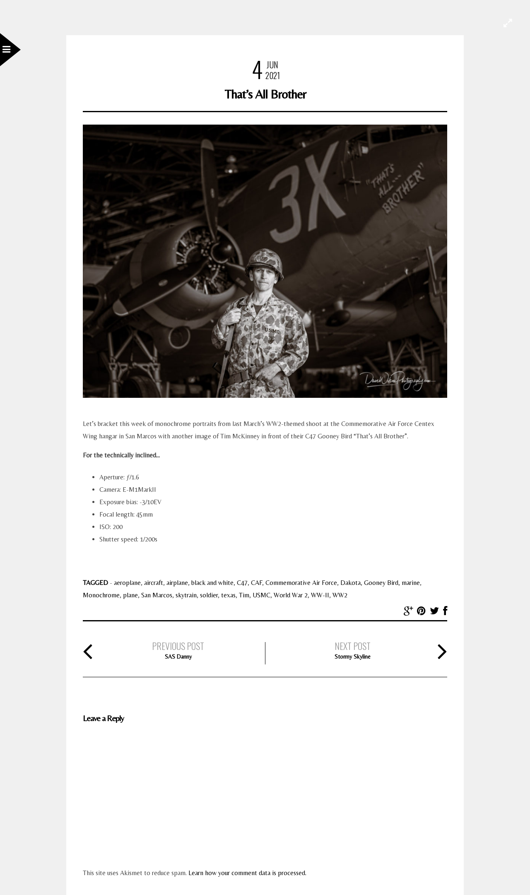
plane (130, 595)
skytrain (186, 595)
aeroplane (127, 583)
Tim (244, 595)
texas (228, 595)
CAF (256, 583)
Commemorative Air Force (301, 583)
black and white (212, 583)
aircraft (153, 583)
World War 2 (291, 595)
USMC (261, 595)
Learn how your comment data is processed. (247, 873)
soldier (209, 595)
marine (411, 583)
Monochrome (101, 595)
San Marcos (156, 595)
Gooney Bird (381, 583)
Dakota (350, 583)
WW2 (339, 595)
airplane (177, 583)
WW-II (320, 595)
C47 (242, 583)
